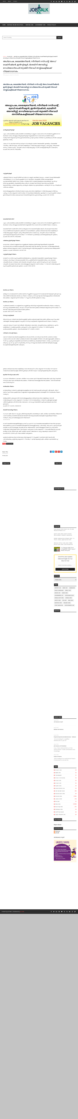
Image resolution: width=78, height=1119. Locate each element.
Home (4, 1)
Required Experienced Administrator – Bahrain (65, 571)
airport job (58, 137)
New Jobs (70, 149)
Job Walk (9, 746)
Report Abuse (57, 659)
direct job (68, 139)
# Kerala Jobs (10, 470)
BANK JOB (65, 137)
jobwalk (57, 667)
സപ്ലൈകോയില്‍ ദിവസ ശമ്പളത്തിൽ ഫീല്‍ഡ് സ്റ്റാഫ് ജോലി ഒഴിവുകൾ (68, 98)
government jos (59, 144)
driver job (57, 142)
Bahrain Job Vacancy (59, 564)
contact (15, 1)
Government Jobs (40, 25)
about (9, 1)
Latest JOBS (58, 149)
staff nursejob (59, 154)
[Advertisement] (15, 48)
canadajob (72, 137)
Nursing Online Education (15, 25)
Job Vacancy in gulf (58, 556)
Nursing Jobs (30, 25)
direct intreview (59, 139)
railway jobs (67, 152)
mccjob (64, 149)
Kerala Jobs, (16, 78)
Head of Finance (58, 591)
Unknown (57, 665)
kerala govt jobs (59, 147)
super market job (69, 154)
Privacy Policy (51, 25)
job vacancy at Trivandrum (60, 580)
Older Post (49, 491)
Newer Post (6, 491)
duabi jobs (65, 142)
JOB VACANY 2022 (69, 144)
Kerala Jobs (9, 57)
